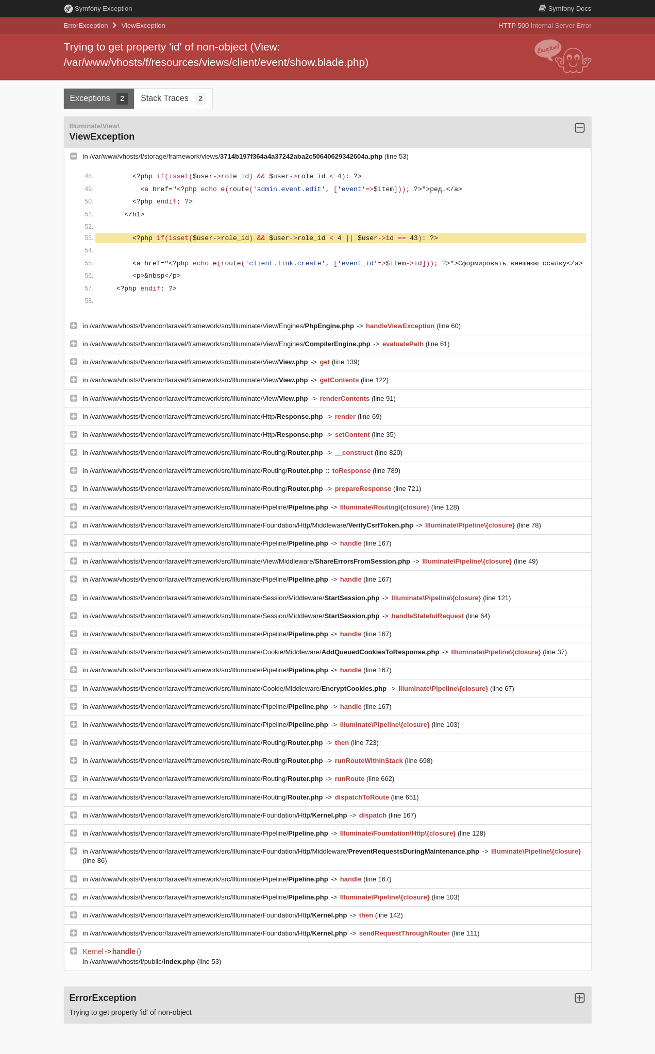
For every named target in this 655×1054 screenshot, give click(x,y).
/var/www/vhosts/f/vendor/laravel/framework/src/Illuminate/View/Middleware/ (251, 561)
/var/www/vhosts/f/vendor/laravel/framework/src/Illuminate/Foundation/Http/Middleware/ (252, 525)
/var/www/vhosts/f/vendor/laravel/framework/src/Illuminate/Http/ (207, 416)
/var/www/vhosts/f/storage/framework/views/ (237, 156)
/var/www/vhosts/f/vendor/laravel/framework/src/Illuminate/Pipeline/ (210, 507)
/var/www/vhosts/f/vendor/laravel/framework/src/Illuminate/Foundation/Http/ (219, 815)
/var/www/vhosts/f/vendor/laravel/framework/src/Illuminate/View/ (200, 362)
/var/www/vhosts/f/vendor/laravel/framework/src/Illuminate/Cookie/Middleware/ (265, 652)
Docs (565, 8)
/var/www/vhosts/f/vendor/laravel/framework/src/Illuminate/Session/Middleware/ (235, 598)
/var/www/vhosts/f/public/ (143, 961)
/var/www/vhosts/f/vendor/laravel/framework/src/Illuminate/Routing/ (207, 452)
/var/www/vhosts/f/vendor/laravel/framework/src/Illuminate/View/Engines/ (223, 326)
